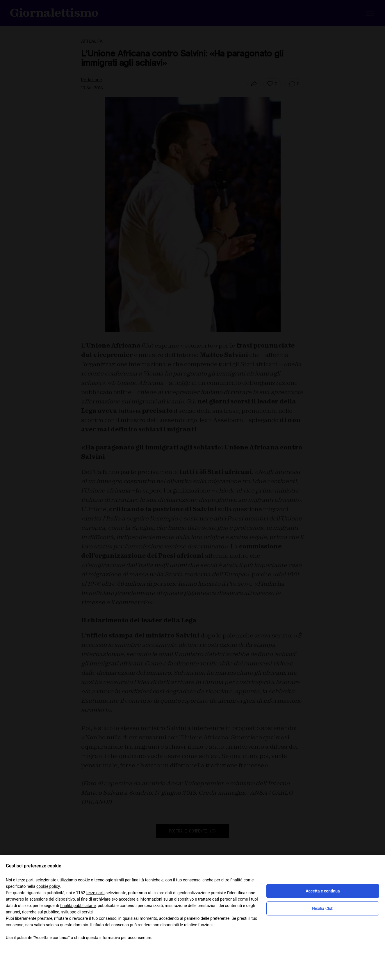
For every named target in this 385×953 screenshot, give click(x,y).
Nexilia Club (323, 908)
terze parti (95, 892)
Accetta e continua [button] (323, 891)
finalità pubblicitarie (78, 905)
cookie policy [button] (48, 886)
